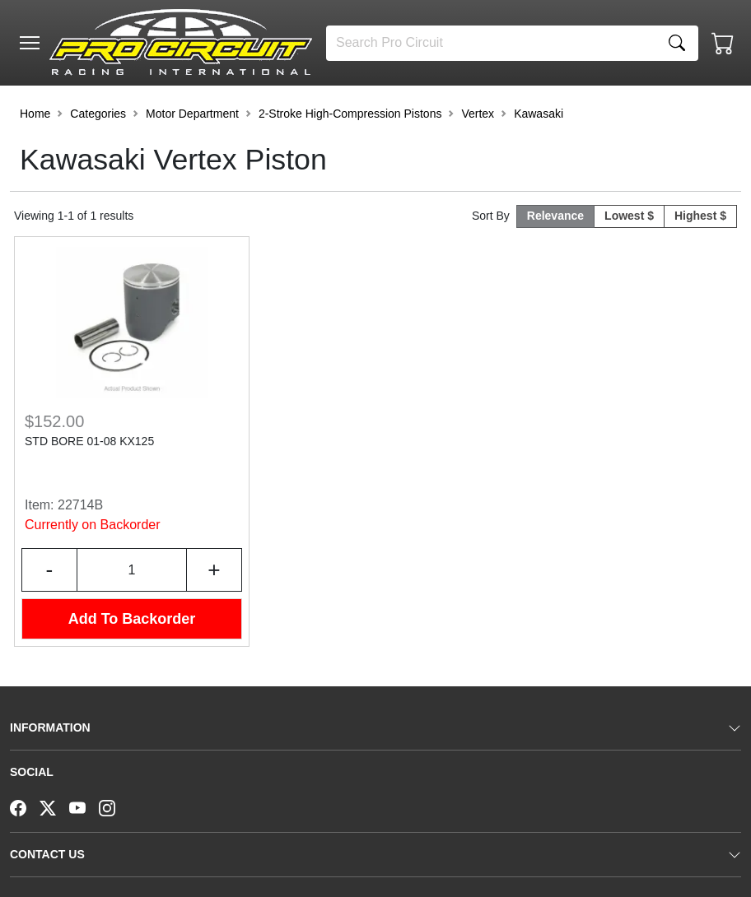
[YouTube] (84, 806)
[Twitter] (54, 806)
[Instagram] (113, 806)
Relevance (555, 215)
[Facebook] (25, 806)
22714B (80, 505)
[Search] (491, 43)
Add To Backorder (132, 619)
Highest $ (700, 215)
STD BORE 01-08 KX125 (89, 441)
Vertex (477, 113)
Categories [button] (98, 113)
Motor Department (192, 113)
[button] (29, 43)
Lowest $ (629, 215)
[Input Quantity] (132, 570)
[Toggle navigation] (29, 43)
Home (35, 113)
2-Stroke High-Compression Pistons (350, 113)
